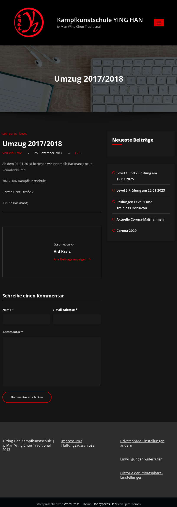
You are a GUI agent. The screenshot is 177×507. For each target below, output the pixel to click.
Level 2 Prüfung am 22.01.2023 (139, 190)
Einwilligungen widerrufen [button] (141, 456)
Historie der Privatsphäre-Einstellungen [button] (141, 471)
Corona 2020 (126, 228)
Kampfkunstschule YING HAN (101, 20)
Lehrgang (8, 134)
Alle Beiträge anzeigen (72, 256)
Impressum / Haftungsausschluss (77, 439)
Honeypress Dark (104, 500)
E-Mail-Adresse (65, 306)
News (20, 134)
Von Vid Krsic (10, 154)
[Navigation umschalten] (159, 23)
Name (8, 306)
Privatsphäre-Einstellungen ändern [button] (142, 439)
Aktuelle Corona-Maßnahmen (138, 218)
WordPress (73, 500)
